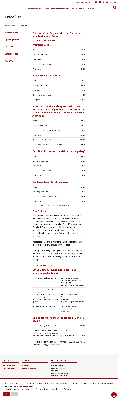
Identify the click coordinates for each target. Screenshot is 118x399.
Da (7, 394)
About (81, 9)
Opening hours (9, 368)
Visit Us (74, 9)
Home (7, 26)
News (47, 9)
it (115, 2)
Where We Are (11, 32)
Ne (14, 394)
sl (111, 2)
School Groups (11, 54)
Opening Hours (12, 39)
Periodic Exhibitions (34, 9)
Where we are (9, 365)
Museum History (29, 368)
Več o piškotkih (26, 386)
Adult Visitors (11, 61)
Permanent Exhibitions (60, 9)
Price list (23, 26)
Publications (91, 9)
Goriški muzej (10, 6)
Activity (25, 365)
